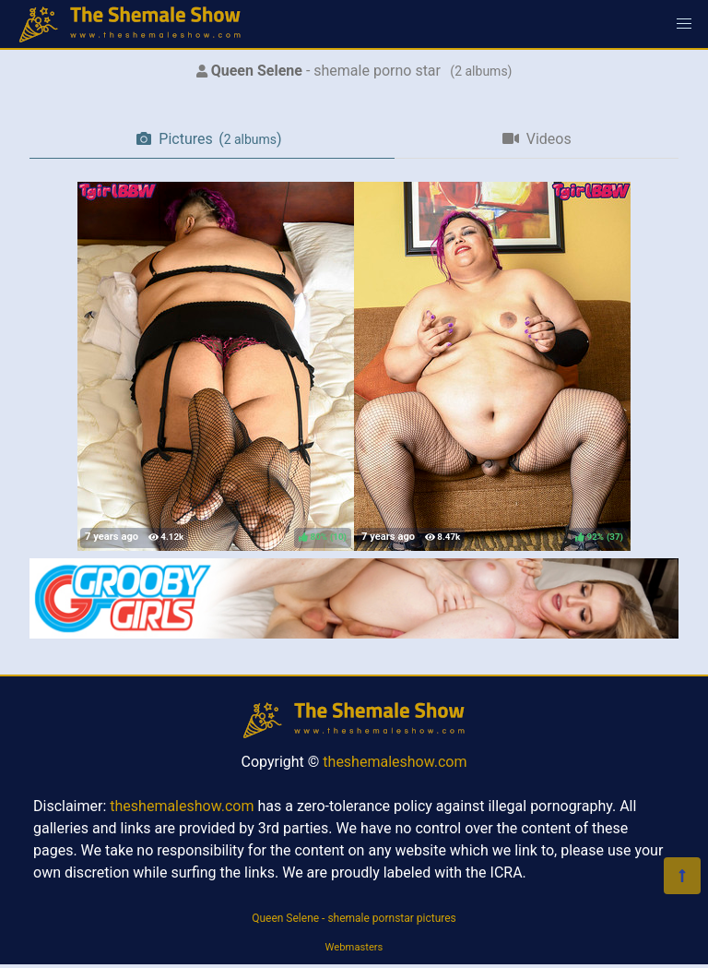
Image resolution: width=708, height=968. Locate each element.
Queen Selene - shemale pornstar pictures (354, 918)
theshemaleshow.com (394, 762)
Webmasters (354, 947)
